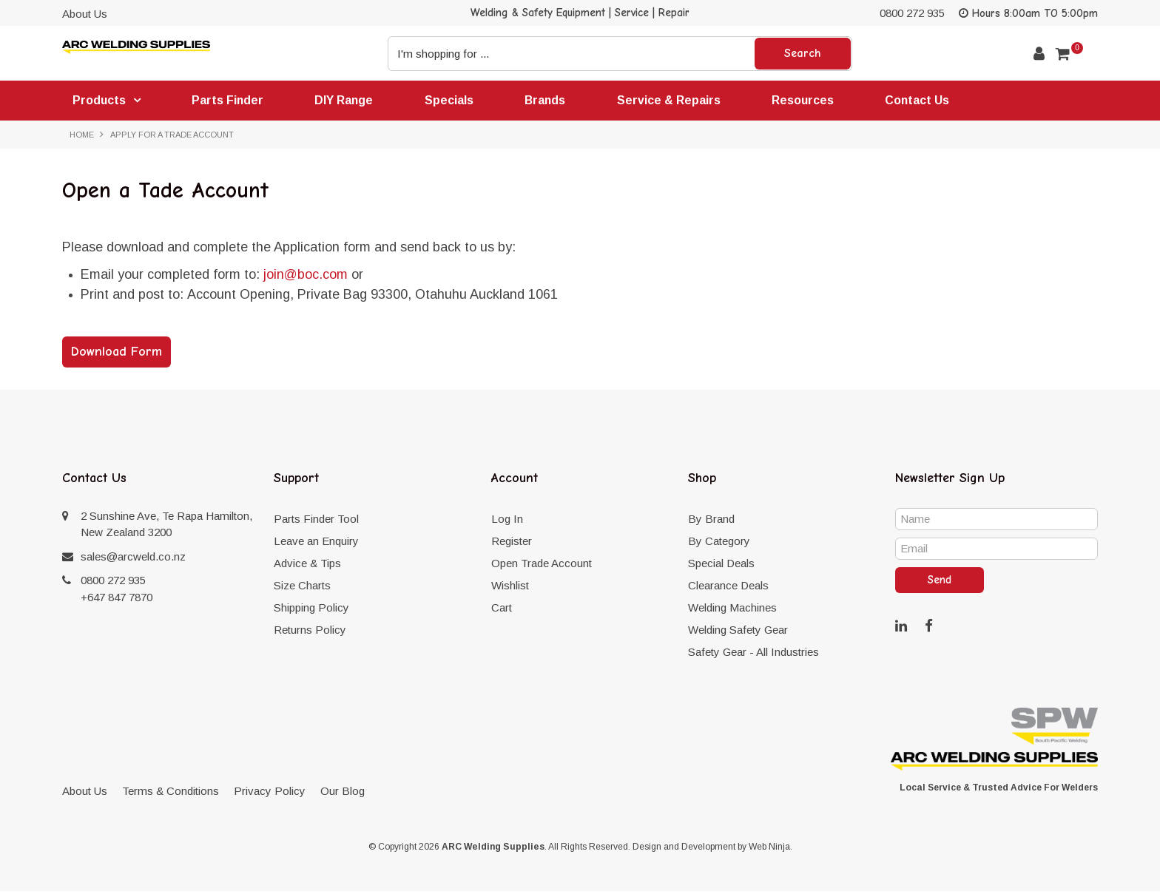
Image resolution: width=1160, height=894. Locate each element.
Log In (507, 521)
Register (511, 544)
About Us (84, 13)
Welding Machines (732, 610)
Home (82, 136)
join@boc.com (305, 277)
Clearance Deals (728, 588)
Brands (557, 101)
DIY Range (350, 101)
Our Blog (342, 794)
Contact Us (936, 101)
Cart (501, 610)
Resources (819, 101)
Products (100, 101)
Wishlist (510, 588)
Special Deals (721, 566)
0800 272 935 (912, 13)
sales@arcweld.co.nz (133, 559)
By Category (719, 544)
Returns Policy (310, 632)
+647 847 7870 (116, 600)
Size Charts (302, 588)
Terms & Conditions (170, 794)
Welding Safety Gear (738, 632)
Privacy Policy (270, 794)
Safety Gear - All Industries (753, 655)
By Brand (711, 521)
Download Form (116, 354)
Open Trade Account (541, 566)
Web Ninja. (770, 849)
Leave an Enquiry (316, 544)
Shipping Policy (311, 610)
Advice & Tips (307, 566)
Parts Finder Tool (316, 521)
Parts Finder (231, 101)
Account (1039, 53)
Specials (458, 101)
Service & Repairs (683, 101)
